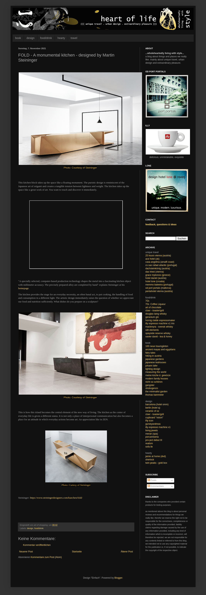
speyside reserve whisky (158, 333)
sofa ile (149, 446)
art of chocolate (153, 307)
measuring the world (155, 372)
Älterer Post (127, 551)
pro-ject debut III (153, 440)
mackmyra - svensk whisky (159, 326)
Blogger (118, 577)
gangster (150, 385)
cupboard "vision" (154, 417)
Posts (152, 480)
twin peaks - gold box (156, 463)
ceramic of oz (152, 411)
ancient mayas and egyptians (160, 349)
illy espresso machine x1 (158, 427)
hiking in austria (153, 355)
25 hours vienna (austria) (158, 255)
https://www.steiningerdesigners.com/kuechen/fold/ (56, 497)
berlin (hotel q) (152, 407)
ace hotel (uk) (152, 258)
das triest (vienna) (154, 271)
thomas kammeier (154, 394)
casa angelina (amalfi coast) (159, 262)
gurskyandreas (153, 424)
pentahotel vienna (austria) (159, 291)
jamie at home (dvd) (155, 456)
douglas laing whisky (156, 313)
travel (74, 38)
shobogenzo (151, 388)
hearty (61, 38)
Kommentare (156, 486)
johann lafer (151, 365)
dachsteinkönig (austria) (157, 268)
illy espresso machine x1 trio (160, 323)
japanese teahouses (155, 362)
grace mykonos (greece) (157, 275)
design (30, 38)
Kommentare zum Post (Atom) (46, 557)
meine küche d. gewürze (158, 375)
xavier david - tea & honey (158, 336)
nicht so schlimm (154, 382)
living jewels (151, 430)
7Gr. (147, 301)
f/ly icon (149, 420)
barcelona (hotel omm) (157, 404)
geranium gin (152, 317)
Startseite (77, 551)
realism (149, 443)
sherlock (149, 459)
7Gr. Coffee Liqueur (155, 304)
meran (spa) (151, 433)
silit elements (152, 330)
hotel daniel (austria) (155, 278)
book (18, 38)
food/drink (46, 38)
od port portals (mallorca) (158, 288)
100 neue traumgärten (156, 346)
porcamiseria (152, 436)
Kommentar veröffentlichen (37, 545)
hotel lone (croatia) (155, 281)
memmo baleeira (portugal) (159, 284)
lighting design (152, 369)
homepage (23, 288)
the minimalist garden (156, 391)
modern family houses (156, 378)
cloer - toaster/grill (154, 310)
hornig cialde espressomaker (160, 320)
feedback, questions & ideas (161, 224)
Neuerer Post (26, 551)
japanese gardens (154, 359)
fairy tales (150, 352)
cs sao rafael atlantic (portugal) (161, 265)
